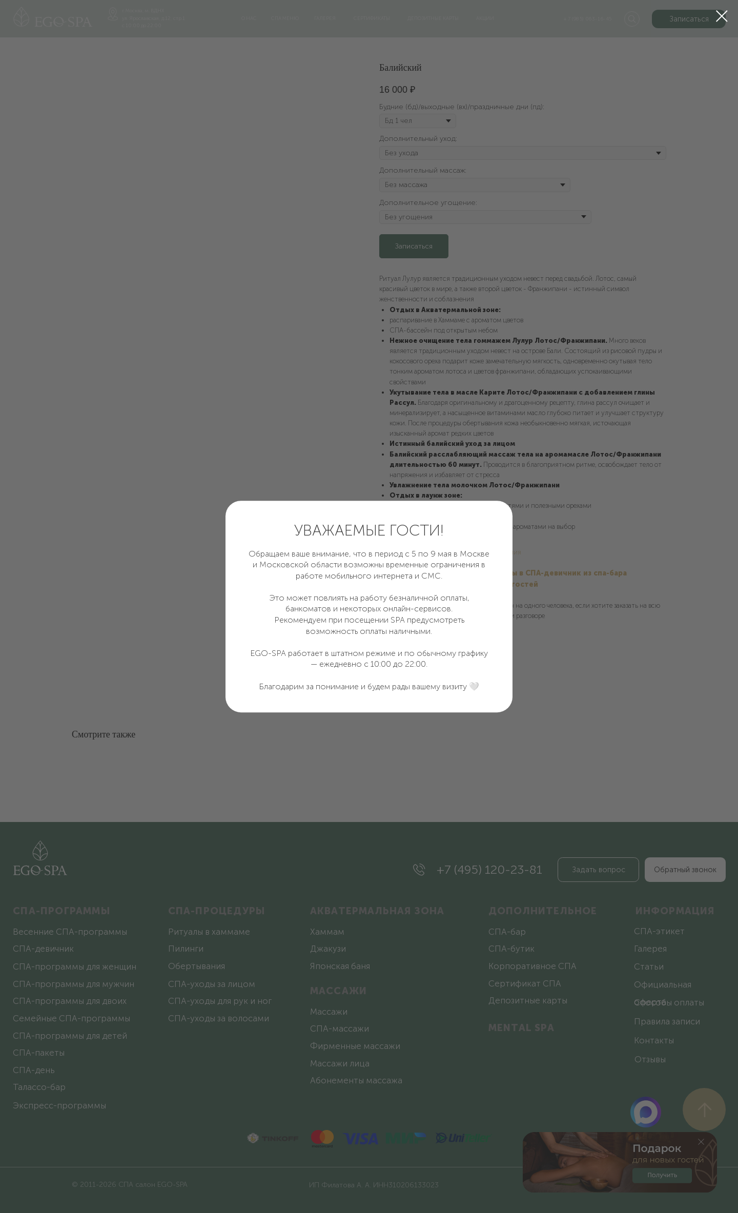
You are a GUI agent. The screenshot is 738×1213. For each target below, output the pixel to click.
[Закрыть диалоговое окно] (722, 16)
